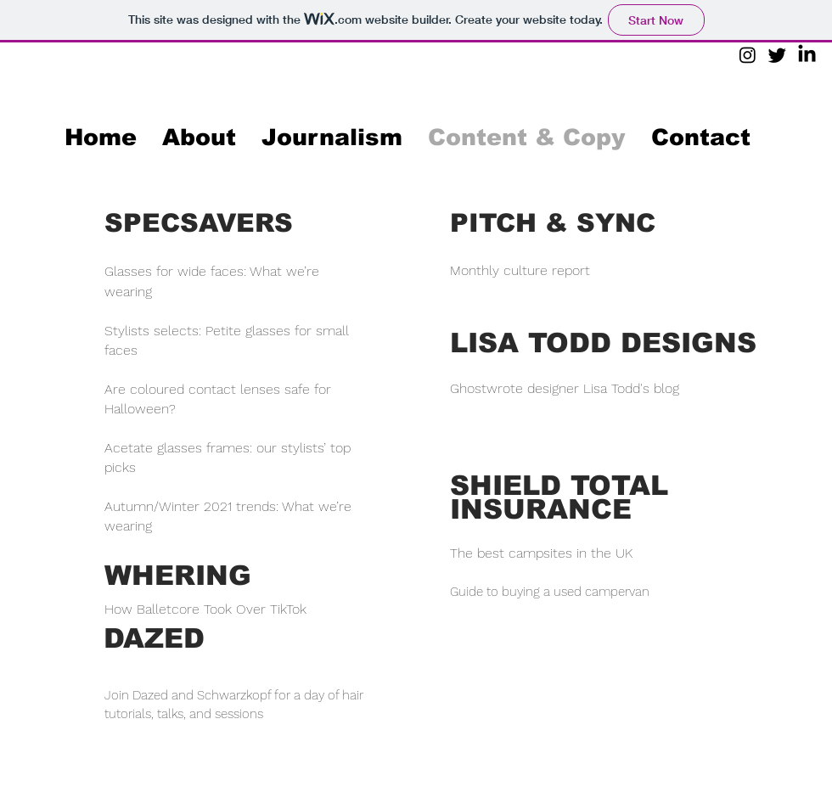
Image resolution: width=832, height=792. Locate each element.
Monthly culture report (520, 270)
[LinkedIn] (807, 54)
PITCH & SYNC (552, 223)
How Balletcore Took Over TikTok (205, 609)
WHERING (177, 575)
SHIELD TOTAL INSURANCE (559, 497)
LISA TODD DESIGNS (603, 343)
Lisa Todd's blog (631, 388)
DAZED (154, 638)
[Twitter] (777, 54)
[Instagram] (747, 54)
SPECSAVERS (198, 223)
